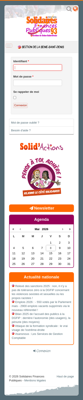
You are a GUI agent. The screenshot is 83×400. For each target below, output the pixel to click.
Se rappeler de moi (26, 91)
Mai (38, 229)
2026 (45, 229)
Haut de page (65, 376)
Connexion (20, 105)
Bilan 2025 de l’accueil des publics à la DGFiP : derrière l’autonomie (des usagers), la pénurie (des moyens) (41, 318)
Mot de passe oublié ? (25, 122)
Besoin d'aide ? (21, 130)
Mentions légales (35, 380)
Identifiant (21, 61)
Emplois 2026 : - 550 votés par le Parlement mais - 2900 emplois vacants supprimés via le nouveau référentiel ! (41, 306)
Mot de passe (23, 76)
